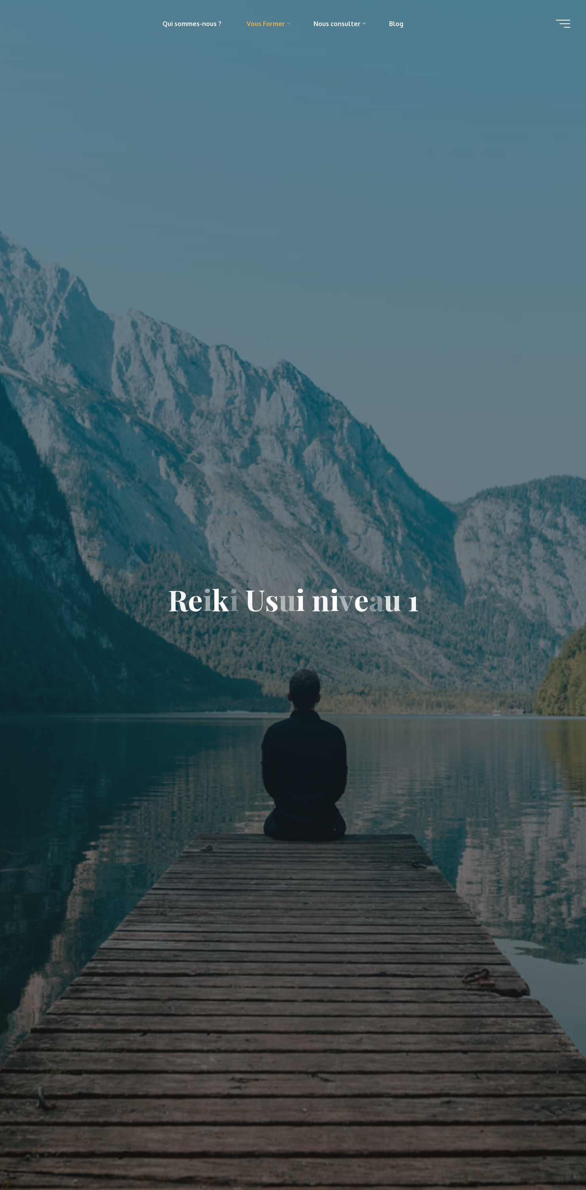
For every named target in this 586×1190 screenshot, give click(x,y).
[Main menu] (563, 24)
